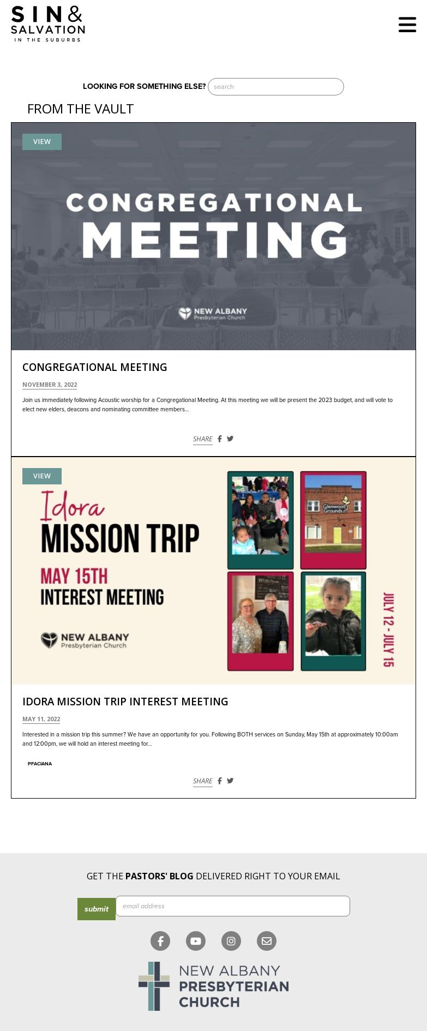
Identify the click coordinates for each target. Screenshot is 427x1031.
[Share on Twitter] (230, 438)
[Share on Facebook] (220, 438)
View (42, 141)
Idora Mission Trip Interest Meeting (125, 701)
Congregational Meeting (94, 367)
